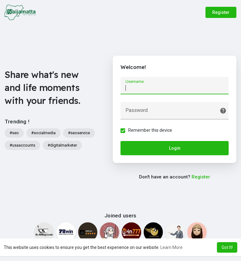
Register (221, 12)
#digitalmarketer (62, 145)
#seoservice (79, 132)
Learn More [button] (171, 247)
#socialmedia (43, 132)
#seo (14, 132)
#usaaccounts (22, 145)
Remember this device (150, 130)
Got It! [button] (227, 247)
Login (174, 148)
